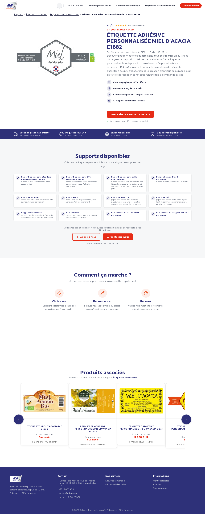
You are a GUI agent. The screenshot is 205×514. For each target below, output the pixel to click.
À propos (157, 484)
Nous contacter (191, 5)
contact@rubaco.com (100, 5)
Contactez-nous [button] (118, 237)
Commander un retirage (128, 5)
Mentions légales (161, 481)
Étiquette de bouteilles (115, 484)
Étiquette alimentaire (36, 14)
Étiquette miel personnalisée (64, 14)
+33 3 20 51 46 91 (75, 5)
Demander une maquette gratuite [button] (130, 114)
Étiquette (18, 14)
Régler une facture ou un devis (160, 5)
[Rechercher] (59, 5)
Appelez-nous (86, 237)
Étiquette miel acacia (120, 30)
